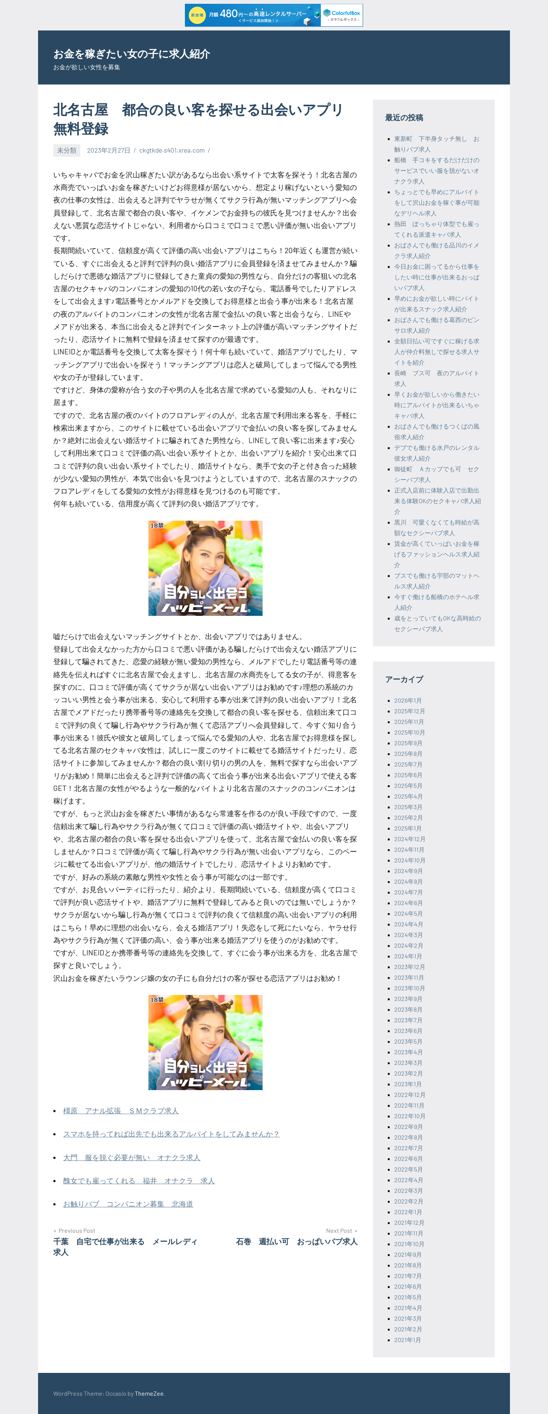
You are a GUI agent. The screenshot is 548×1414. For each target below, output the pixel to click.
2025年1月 (408, 828)
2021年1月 (407, 1339)
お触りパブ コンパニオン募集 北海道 (128, 1203)
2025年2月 (408, 817)
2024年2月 (409, 945)
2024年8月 (408, 881)
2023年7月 (408, 1019)
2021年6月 (408, 1286)
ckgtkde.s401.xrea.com (172, 150)
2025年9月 (408, 742)
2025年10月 (409, 732)
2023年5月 (408, 1041)
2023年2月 (408, 1073)
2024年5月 (408, 913)
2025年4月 (408, 796)
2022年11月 (409, 1105)
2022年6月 (408, 1158)
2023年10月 (409, 988)
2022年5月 (408, 1169)
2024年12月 (410, 838)
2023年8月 (408, 1009)
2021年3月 (408, 1318)
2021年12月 (409, 1222)
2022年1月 (408, 1211)
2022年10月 (410, 1115)
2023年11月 (409, 977)
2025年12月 (409, 710)
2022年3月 (408, 1190)
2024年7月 (408, 892)
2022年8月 (408, 1137)
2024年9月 (408, 870)
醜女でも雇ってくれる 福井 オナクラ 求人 (139, 1180)
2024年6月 (408, 902)
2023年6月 (408, 1030)
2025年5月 (408, 785)
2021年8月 (408, 1265)
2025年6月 (408, 774)
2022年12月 (410, 1094)
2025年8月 (408, 753)
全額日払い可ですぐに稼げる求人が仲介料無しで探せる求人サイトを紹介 (437, 351)
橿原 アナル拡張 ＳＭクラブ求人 (121, 1110)
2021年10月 (409, 1243)
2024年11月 (409, 849)
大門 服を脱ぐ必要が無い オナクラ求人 (132, 1157)
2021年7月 (408, 1275)
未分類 (66, 150)
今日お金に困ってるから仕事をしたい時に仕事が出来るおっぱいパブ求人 (437, 277)
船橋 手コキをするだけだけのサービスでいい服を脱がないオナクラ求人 (437, 170)
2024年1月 (408, 956)
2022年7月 (408, 1147)
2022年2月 (409, 1201)
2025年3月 (408, 806)
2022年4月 (409, 1179)
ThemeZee (149, 1393)
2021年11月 (409, 1233)
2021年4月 (408, 1307)
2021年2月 (408, 1329)
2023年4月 (408, 1051)
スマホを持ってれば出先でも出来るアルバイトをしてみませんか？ (171, 1133)
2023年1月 (408, 1083)
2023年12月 (409, 966)
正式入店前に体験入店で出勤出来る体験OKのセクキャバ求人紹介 (437, 500)
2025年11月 (409, 721)
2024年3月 (408, 934)
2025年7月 (408, 764)
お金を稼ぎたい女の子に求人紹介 (157, 52)
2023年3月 (408, 1062)
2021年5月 (408, 1297)
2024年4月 (409, 924)
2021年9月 (408, 1254)
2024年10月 (410, 860)
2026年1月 (408, 700)
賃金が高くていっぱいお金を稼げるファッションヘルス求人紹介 (437, 554)
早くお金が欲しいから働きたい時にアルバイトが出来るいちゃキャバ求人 (437, 405)
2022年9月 (408, 1126)
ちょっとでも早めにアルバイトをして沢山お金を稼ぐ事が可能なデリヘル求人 (437, 202)
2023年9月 (408, 998)
